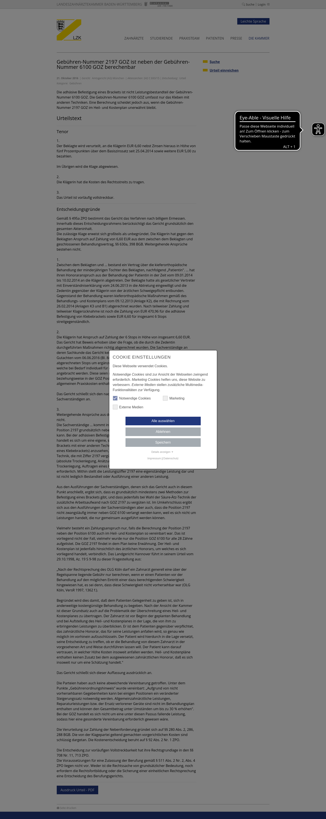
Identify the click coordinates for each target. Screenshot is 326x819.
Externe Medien (128, 407)
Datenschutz (171, 458)
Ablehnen (163, 431)
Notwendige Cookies (132, 398)
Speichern (163, 442)
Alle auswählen (163, 421)
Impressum (154, 458)
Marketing (173, 398)
